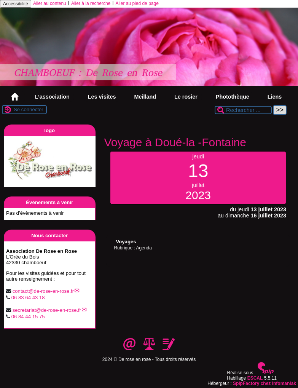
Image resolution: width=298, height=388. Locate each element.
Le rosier (186, 97)
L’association (52, 97)
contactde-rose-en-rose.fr (43, 291)
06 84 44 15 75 (28, 316)
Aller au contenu (49, 3)
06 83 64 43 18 (28, 297)
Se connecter (28, 109)
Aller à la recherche (90, 3)
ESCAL (255, 378)
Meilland (145, 97)
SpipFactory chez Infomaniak (264, 383)
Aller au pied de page (136, 3)
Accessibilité (15, 3)
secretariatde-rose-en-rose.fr (47, 310)
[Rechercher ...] (243, 110)
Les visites (102, 97)
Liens (275, 97)
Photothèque (232, 97)
